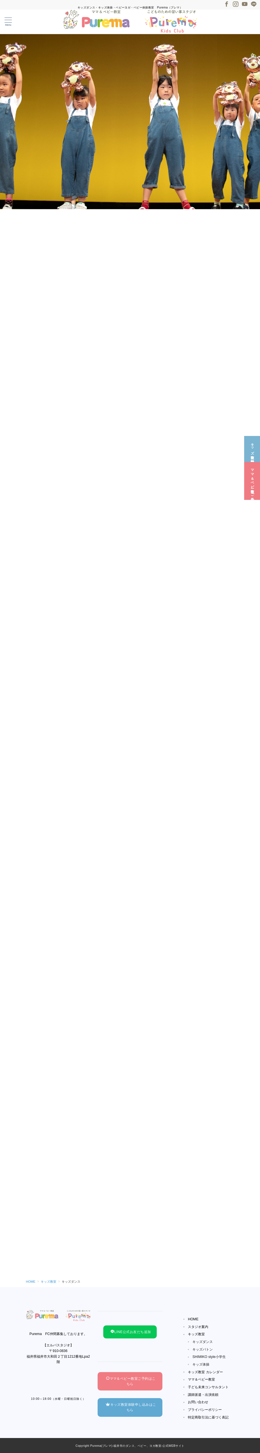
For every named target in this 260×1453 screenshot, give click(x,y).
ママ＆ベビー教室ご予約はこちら (131, 1381)
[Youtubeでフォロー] (245, 4)
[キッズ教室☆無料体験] (252, 449)
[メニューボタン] (8, 22)
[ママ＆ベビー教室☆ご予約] (252, 481)
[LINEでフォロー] (254, 4)
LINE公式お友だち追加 (131, 1332)
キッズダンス (202, 1342)
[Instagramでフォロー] (235, 4)
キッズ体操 (200, 1364)
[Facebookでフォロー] (226, 4)
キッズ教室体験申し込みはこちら (131, 1407)
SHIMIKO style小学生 (209, 1357)
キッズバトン (202, 1349)
